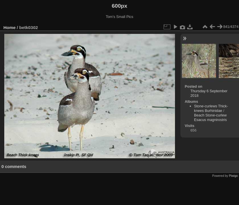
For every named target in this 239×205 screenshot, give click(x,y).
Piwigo (233, 175)
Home (9, 27)
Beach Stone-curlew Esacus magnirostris (210, 117)
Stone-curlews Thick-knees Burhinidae (211, 108)
